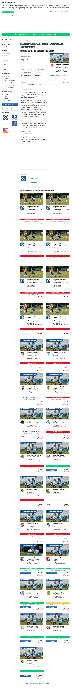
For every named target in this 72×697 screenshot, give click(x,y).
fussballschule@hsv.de (35, 180)
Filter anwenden (10, 104)
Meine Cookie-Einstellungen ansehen (58, 11)
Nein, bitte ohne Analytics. (9, 15)
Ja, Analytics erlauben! (8, 11)
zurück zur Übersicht (25, 37)
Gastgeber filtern (10, 45)
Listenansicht (6, 55)
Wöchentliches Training (8, 87)
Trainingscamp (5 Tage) (8, 85)
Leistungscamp (6, 76)
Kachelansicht (6, 53)
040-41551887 (34, 182)
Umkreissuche (5, 60)
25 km (4, 67)
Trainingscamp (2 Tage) (8, 80)
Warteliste (54, 79)
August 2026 (5, 98)
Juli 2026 (4, 96)
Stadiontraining (6, 78)
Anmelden (51, 470)
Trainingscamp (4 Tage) (8, 83)
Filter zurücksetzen (8, 108)
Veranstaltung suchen (10, 40)
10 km (4, 64)
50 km (4, 69)
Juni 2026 (5, 94)
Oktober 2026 (6, 100)
